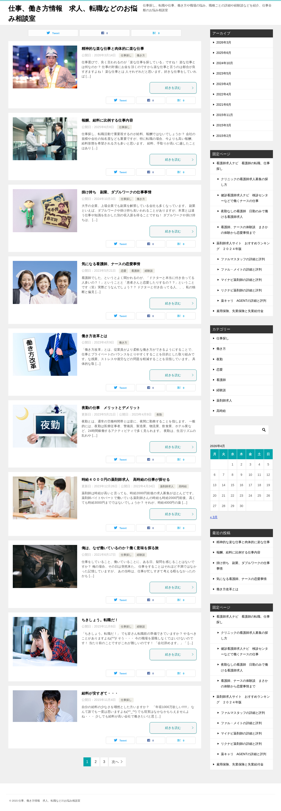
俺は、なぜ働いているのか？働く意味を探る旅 (120, 548)
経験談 (149, 270)
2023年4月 (223, 83)
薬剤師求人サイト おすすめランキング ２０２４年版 (243, 245)
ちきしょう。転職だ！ (100, 620)
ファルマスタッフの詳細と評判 (243, 259)
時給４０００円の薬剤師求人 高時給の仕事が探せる (126, 479)
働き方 (141, 55)
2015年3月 (223, 125)
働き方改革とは (94, 336)
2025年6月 (223, 52)
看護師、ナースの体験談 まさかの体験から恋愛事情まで (244, 229)
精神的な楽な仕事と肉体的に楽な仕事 (113, 48)
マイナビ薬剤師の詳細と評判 (241, 280)
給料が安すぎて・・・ (100, 693)
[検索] (241, 429)
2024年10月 (224, 63)
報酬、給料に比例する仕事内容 (107, 120)
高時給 (183, 486)
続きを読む (179, 87)
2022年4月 (223, 94)
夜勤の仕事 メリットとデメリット (111, 407)
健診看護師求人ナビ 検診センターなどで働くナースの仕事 (244, 197)
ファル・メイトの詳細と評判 (241, 269)
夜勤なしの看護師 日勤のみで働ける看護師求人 (244, 213)
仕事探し (126, 55)
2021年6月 (223, 104)
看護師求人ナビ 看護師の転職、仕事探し (243, 165)
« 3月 (214, 517)
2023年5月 (223, 73)
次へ (115, 761)
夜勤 (159, 414)
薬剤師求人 (167, 486)
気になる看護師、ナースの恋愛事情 (111, 264)
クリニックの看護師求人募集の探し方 (244, 181)
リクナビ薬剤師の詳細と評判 (241, 290)
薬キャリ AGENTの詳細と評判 (243, 300)
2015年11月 (224, 114)
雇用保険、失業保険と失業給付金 (240, 311)
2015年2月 (223, 135)
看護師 (135, 270)
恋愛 (123, 270)
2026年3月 (223, 42)
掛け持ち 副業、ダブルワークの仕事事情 (117, 192)
